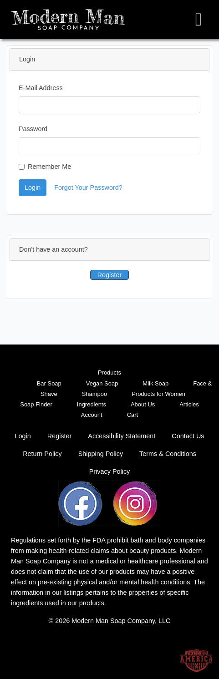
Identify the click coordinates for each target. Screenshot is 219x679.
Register (109, 275)
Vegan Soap (102, 383)
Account (91, 414)
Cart (132, 414)
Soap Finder (36, 404)
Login (33, 187)
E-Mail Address (41, 87)
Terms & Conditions (167, 453)
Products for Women (158, 393)
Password (33, 128)
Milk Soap (155, 383)
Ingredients (91, 404)
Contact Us (188, 436)
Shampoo (94, 393)
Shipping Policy (100, 453)
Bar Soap (49, 383)
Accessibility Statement (121, 436)
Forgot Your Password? (88, 187)
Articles (189, 404)
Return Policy (42, 453)
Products (109, 372)
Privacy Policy (109, 471)
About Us (143, 404)
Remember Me (49, 166)
